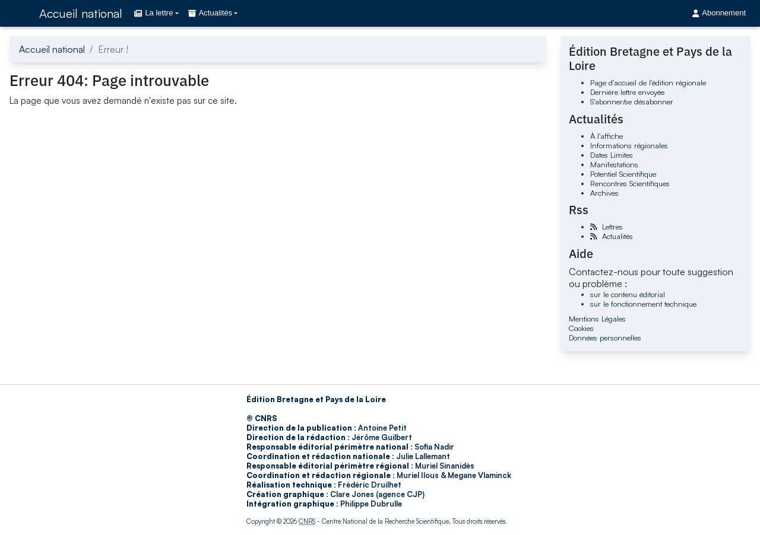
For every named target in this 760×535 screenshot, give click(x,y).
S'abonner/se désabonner (631, 101)
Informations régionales (629, 145)
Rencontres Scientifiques (630, 183)
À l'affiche (606, 136)
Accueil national (80, 13)
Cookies (581, 328)
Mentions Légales (597, 318)
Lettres (612, 226)
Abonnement (719, 12)
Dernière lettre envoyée (627, 92)
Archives (604, 193)
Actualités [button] (210, 12)
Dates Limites (611, 155)
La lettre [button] (153, 12)
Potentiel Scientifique (623, 174)
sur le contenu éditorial (627, 294)
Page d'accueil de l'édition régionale (648, 82)
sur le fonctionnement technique (643, 303)
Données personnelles (605, 337)
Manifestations (614, 164)
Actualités (617, 236)
